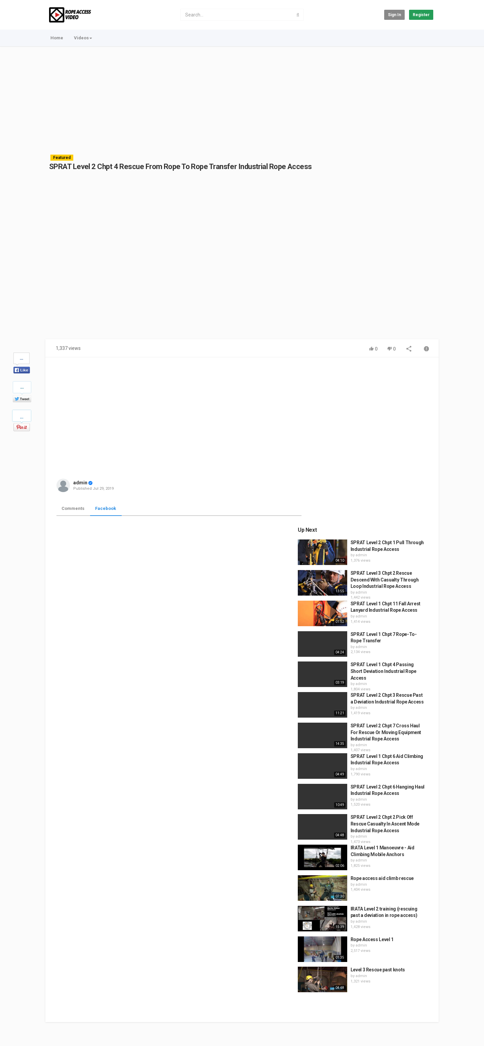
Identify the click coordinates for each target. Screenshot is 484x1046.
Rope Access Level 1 (378, 779)
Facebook (105, 508)
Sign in (394, 14)
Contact (71, 1012)
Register (421, 14)
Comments (73, 508)
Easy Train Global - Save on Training (103, 1030)
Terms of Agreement (105, 1012)
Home (56, 37)
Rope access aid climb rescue (388, 718)
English (422, 1033)
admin (80, 482)
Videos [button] (83, 37)
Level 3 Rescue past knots (384, 809)
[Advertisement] (242, 97)
